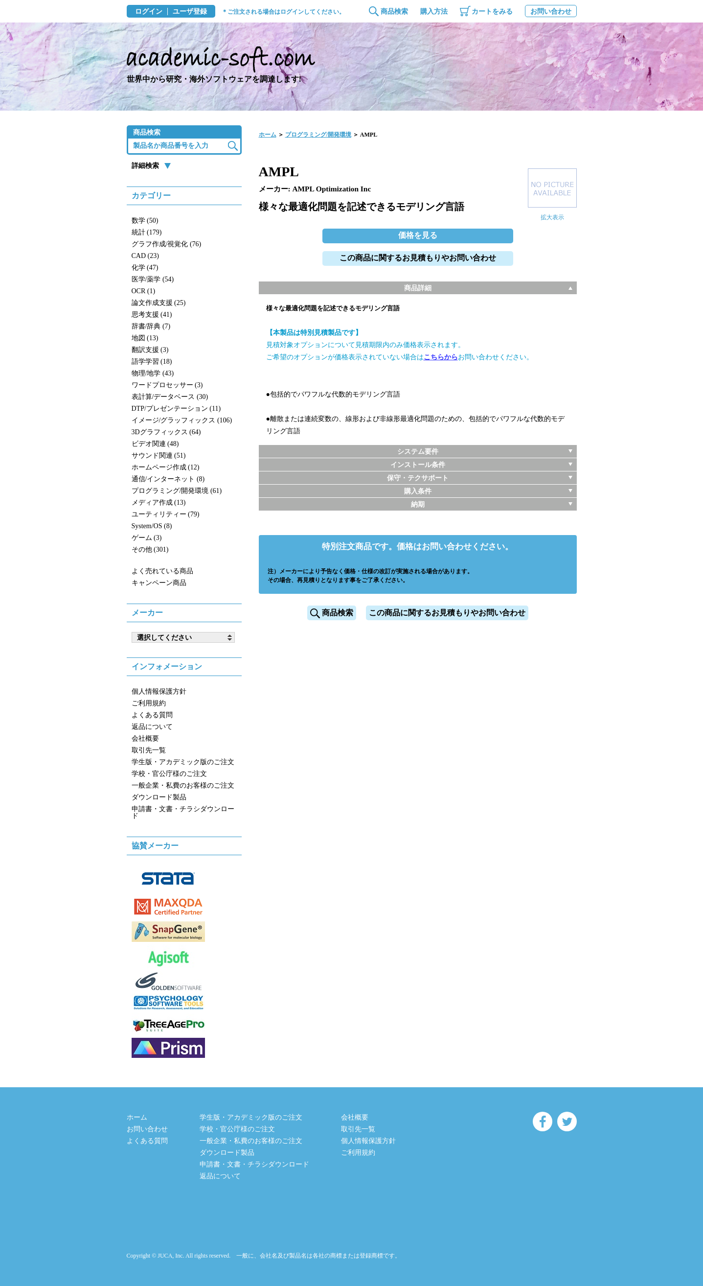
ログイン (148, 11)
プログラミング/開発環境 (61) (177, 490)
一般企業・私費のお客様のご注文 (183, 785)
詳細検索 (145, 165)
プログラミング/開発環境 (318, 134)
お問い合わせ (550, 11)
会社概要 (145, 738)
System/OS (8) (152, 526)
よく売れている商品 (162, 571)
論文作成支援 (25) (159, 302)
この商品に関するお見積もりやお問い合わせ (418, 258)
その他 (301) (150, 549)
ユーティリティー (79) (166, 514)
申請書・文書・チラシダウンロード (183, 812)
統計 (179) (147, 232)
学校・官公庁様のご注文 (169, 773)
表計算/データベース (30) (170, 396)
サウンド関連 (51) (159, 455)
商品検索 (394, 11)
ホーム (267, 134)
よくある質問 (152, 715)
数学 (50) (145, 220)
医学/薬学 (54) (153, 279)
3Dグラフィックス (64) (166, 432)
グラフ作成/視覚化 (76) (167, 244)
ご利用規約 (149, 703)
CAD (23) (145, 255)
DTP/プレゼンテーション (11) (176, 408)
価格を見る (417, 235)
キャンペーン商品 (159, 582)
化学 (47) (145, 267)
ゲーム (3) (147, 537)
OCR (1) (144, 291)
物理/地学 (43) (153, 373)
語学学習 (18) (152, 361)
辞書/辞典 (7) (151, 326)
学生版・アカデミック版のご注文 (183, 762)
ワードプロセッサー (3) (167, 385)
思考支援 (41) (152, 314)
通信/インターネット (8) (168, 479)
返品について (152, 726)
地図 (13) (145, 338)
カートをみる (492, 11)
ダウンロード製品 (159, 797)
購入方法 (434, 11)
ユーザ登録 (190, 11)
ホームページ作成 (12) (166, 467)
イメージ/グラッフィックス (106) (182, 420)
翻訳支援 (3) (150, 349)
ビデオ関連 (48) (155, 443)
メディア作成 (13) (159, 502)
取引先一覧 (149, 750)
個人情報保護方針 (159, 691)
